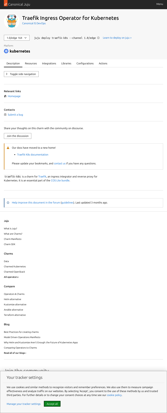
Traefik (42, 176)
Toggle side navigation (22, 74)
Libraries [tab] (66, 63)
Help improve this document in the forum (36, 202)
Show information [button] (98, 38)
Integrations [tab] (49, 63)
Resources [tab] (31, 63)
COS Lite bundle (60, 180)
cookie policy (114, 395)
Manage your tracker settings (24, 403)
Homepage (12, 96)
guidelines (67, 202)
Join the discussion (18, 135)
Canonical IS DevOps (34, 23)
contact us (60, 163)
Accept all (52, 403)
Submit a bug (13, 114)
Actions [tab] (103, 63)
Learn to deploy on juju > (117, 37)
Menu (159, 3)
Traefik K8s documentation (32, 154)
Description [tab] (13, 63)
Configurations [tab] (85, 63)
